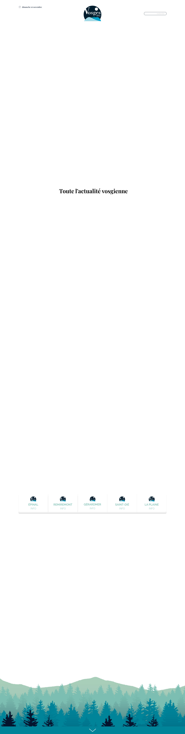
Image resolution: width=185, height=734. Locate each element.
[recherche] (156, 14)
